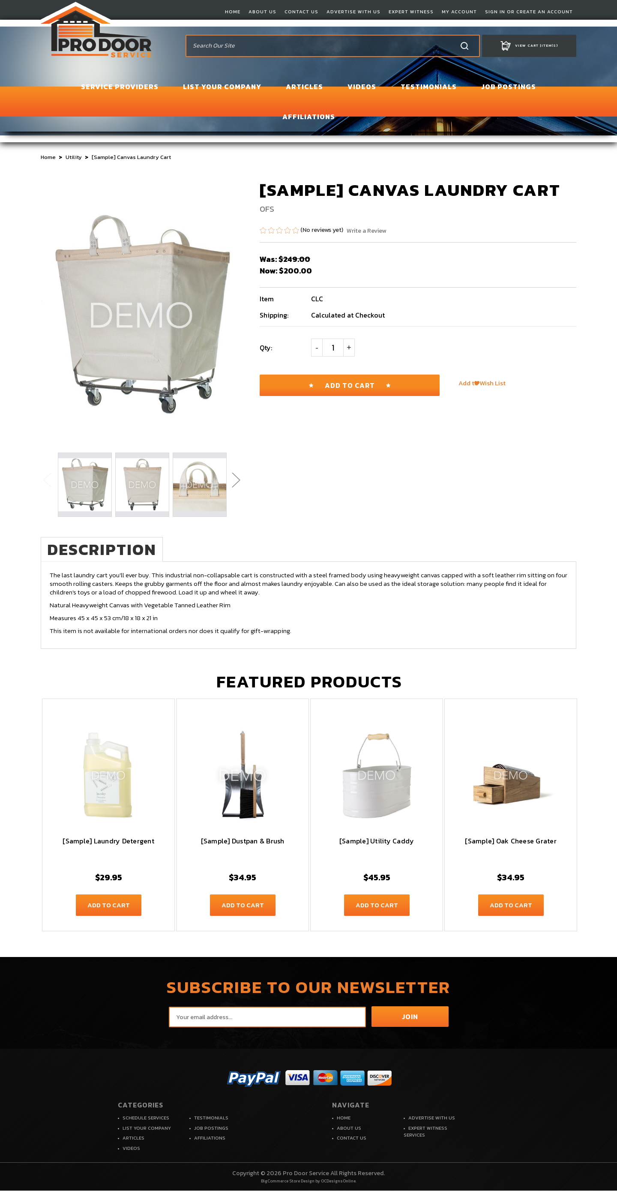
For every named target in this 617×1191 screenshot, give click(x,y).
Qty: (266, 347)
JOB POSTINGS (508, 86)
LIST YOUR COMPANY (222, 86)
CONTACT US (301, 11)
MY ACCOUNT (459, 11)
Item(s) (529, 46)
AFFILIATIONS (308, 116)
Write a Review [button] (366, 230)
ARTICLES (304, 86)
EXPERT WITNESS (411, 11)
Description (107, 549)
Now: (268, 270)
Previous (47, 479)
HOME (232, 11)
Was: (268, 259)
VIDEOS (361, 86)
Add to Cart (108, 905)
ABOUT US (262, 11)
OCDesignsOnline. (338, 1181)
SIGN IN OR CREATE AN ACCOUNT (529, 11)
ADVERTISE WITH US (353, 11)
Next (235, 479)
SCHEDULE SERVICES (146, 1118)
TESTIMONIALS (429, 86)
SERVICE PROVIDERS (120, 86)
